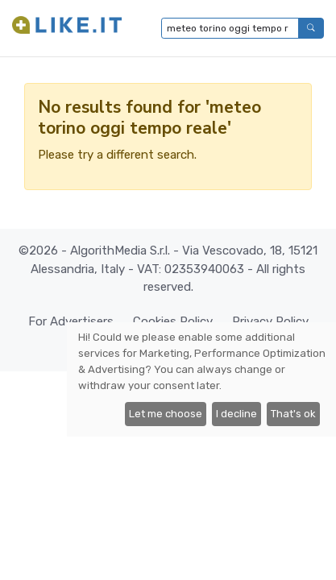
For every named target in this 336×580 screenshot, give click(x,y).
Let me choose (165, 414)
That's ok (293, 414)
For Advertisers (71, 321)
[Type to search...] (230, 28)
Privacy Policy (270, 321)
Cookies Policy (173, 321)
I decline (236, 414)
